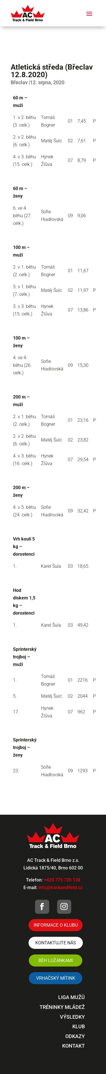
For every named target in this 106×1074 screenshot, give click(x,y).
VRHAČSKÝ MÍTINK (55, 978)
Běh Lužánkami (55, 960)
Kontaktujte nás (55, 942)
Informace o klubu (56, 925)
